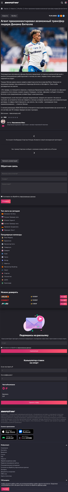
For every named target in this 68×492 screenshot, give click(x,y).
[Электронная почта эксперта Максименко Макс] (3, 126)
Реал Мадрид (7, 237)
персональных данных (28, 196)
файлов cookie (42, 485)
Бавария (6, 250)
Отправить (5, 201)
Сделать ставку (34, 402)
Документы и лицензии (8, 471)
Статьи (3, 454)
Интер (5, 260)
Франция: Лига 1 (7, 230)
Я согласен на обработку (19, 196)
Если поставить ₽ (7, 367)
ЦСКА (5, 280)
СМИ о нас (4, 474)
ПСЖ (4, 254)
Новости (5, 16)
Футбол (14, 16)
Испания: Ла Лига (8, 214)
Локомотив (6, 276)
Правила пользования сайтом (10, 463)
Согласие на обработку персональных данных (15, 467)
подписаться (34, 351)
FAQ (2, 456)
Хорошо (5, 489)
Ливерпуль (6, 247)
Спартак (6, 273)
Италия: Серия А (7, 220)
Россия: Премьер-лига (9, 217)
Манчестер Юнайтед (9, 267)
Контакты (4, 450)
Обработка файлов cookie (8, 461)
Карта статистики (6, 476)
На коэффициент (6, 375)
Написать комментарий (9, 161)
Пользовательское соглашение (10, 465)
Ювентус (6, 263)
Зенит (5, 270)
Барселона (6, 241)
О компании (4, 448)
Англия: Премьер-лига (9, 223)
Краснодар (6, 283)
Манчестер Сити (8, 244)
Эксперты (4, 469)
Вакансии (4, 452)
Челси (5, 257)
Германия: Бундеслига (9, 227)
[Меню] (2, 2)
